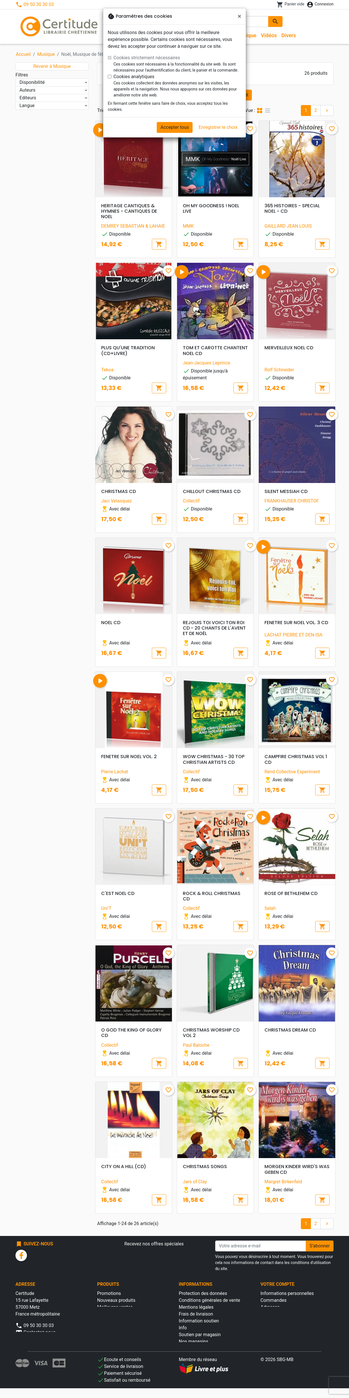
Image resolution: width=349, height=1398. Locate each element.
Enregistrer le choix (218, 127)
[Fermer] (239, 16)
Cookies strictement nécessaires (146, 57)
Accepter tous (174, 127)
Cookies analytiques (133, 76)
